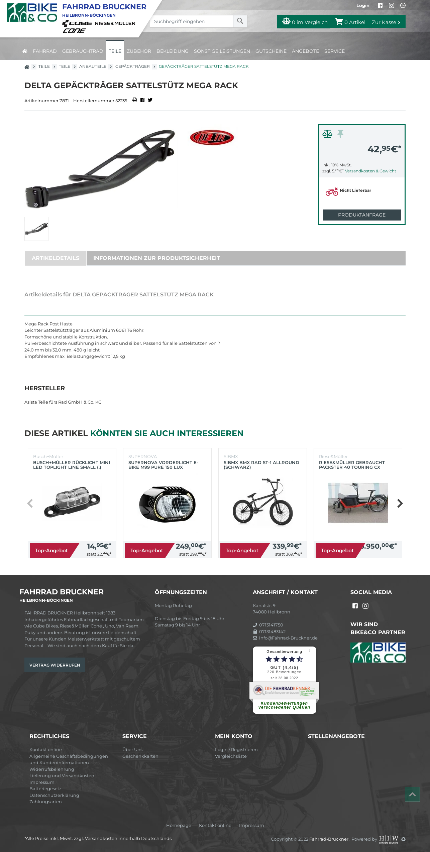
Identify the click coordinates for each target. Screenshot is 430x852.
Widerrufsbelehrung (51, 769)
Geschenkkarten (140, 756)
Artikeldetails (55, 258)
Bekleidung (172, 51)
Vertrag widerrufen (54, 665)
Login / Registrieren (236, 749)
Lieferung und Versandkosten (61, 775)
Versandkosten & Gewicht (370, 170)
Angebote (305, 51)
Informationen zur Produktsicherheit (156, 258)
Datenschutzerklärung (54, 795)
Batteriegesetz (45, 788)
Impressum (42, 782)
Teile (115, 51)
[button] (400, 503)
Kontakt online (45, 749)
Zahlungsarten (45, 801)
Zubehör (139, 51)
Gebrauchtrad (82, 51)
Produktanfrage (362, 215)
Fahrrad (45, 51)
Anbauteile (92, 66)
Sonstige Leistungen (222, 51)
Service (334, 51)
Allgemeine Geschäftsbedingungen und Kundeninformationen (68, 759)
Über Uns (132, 749)
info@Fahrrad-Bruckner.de (285, 638)
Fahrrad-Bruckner (329, 839)
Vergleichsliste (231, 756)
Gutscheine (271, 51)
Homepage (178, 825)
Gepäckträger (132, 66)
